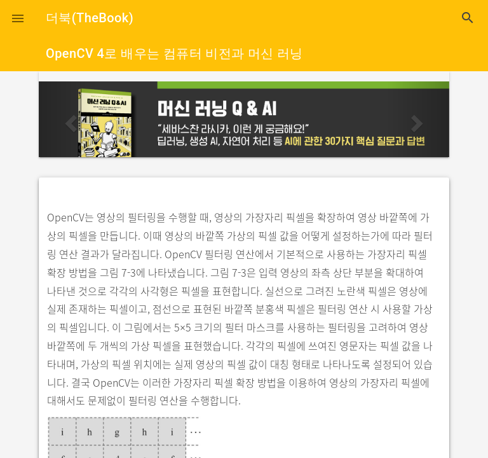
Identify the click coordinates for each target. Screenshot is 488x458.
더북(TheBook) (89, 17)
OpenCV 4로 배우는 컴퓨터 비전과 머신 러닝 (174, 53)
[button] (18, 18)
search (467, 17)
